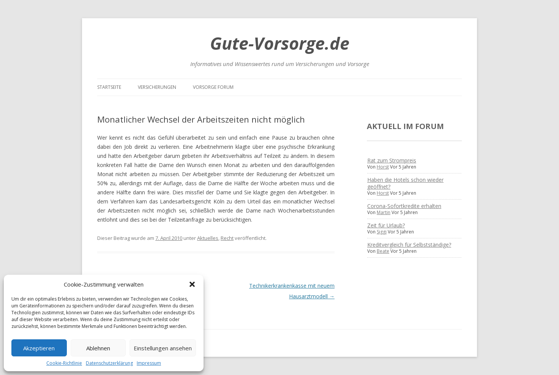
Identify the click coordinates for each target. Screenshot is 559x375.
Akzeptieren (39, 348)
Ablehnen (98, 348)
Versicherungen (157, 87)
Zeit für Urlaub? (386, 225)
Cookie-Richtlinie (64, 363)
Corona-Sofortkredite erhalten (404, 206)
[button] (192, 284)
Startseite (109, 87)
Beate (383, 251)
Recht (227, 238)
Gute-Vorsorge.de (279, 43)
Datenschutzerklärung (109, 363)
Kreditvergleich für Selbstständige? (409, 244)
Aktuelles (207, 238)
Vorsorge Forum (213, 87)
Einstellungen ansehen (163, 348)
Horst (383, 167)
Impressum (149, 363)
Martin (383, 212)
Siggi (382, 231)
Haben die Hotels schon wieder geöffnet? (405, 183)
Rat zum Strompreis (391, 160)
